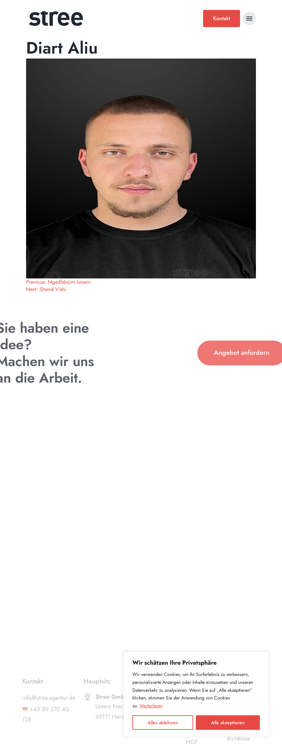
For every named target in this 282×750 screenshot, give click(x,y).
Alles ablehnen (163, 722)
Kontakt (221, 18)
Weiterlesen (151, 705)
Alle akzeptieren (228, 722)
